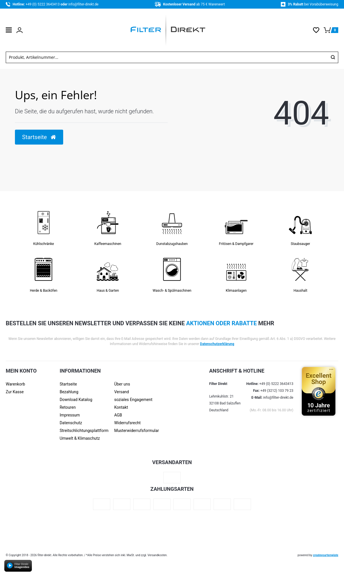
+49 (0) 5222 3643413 (43, 4)
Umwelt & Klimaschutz (80, 438)
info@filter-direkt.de (83, 4)
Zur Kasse (15, 392)
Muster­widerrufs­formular (136, 430)
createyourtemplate (325, 555)
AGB (118, 415)
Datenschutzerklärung (217, 344)
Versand (121, 392)
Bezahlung (69, 392)
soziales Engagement (133, 399)
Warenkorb (15, 384)
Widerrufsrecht (127, 422)
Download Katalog (76, 399)
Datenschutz (71, 422)
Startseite (68, 384)
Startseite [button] (39, 137)
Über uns (122, 384)
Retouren (68, 407)
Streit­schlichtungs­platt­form (84, 430)
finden (333, 57)
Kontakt (121, 407)
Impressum (70, 415)
